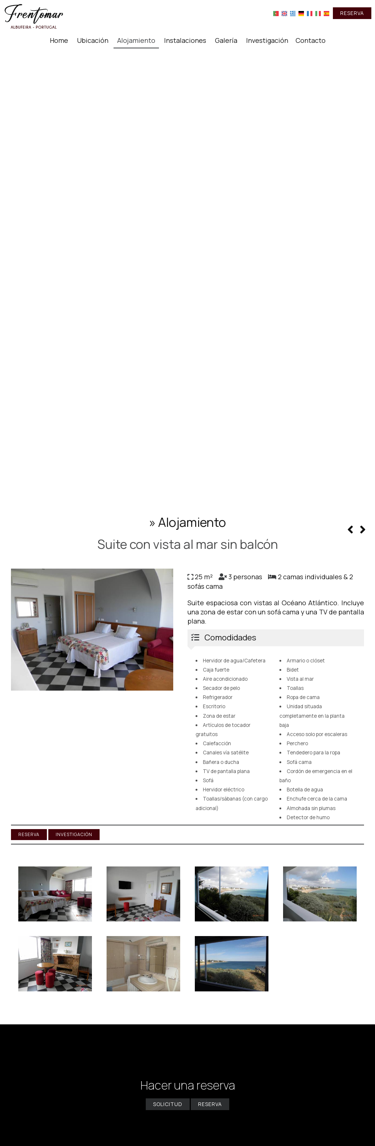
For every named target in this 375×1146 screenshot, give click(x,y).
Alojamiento (136, 40)
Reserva (352, 13)
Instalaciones (185, 40)
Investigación (267, 40)
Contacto (311, 40)
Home (59, 40)
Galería (226, 40)
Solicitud (167, 1104)
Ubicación (92, 40)
